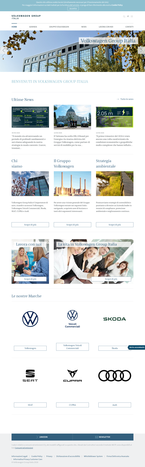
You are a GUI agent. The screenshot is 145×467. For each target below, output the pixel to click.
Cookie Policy (117, 5)
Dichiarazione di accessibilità (68, 456)
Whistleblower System (93, 456)
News (84, 27)
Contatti (129, 27)
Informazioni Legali (19, 456)
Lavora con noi (106, 27)
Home (14, 27)
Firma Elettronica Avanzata (118, 456)
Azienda (33, 27)
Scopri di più (30, 224)
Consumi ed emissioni (24, 448)
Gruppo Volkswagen (59, 27)
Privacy (49, 456)
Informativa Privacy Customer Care (27, 459)
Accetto (73, 8)
